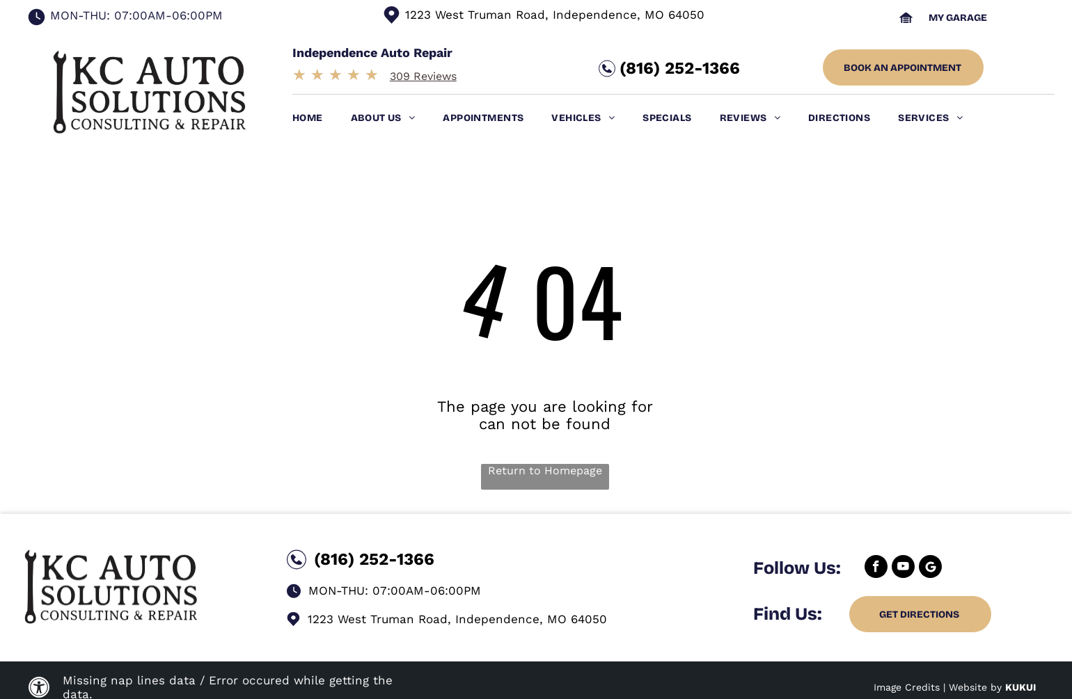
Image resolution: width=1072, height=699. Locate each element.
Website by (975, 687)
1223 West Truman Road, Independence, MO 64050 (554, 15)
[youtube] (903, 568)
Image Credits (907, 687)
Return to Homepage (545, 470)
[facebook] (876, 568)
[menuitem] (321, 118)
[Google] (930, 568)
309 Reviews (423, 76)
